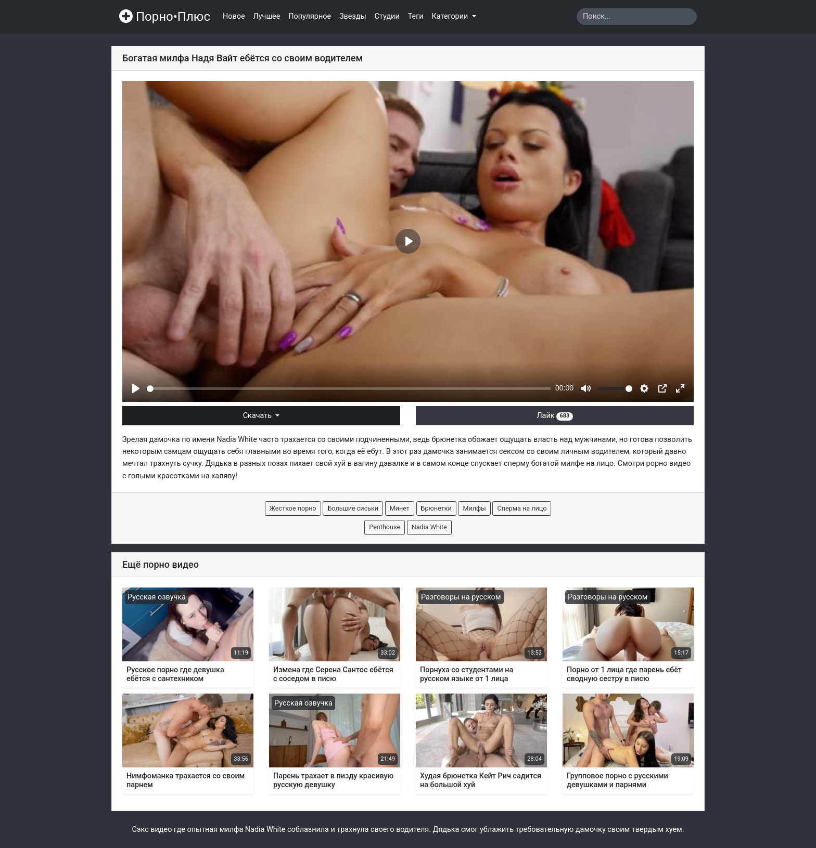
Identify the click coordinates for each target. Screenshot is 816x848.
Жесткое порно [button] (293, 508)
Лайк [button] (554, 415)
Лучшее (266, 16)
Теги (416, 16)
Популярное (309, 16)
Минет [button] (400, 508)
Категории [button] (451, 16)
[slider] (349, 389)
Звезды (352, 16)
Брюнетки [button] (436, 508)
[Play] (136, 388)
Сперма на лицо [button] (521, 508)
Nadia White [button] (429, 527)
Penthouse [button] (384, 527)
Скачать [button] (258, 415)
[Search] (637, 16)
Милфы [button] (474, 508)
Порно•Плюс (164, 16)
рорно (657, 463)
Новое (234, 16)
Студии (387, 16)
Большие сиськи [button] (352, 508)
